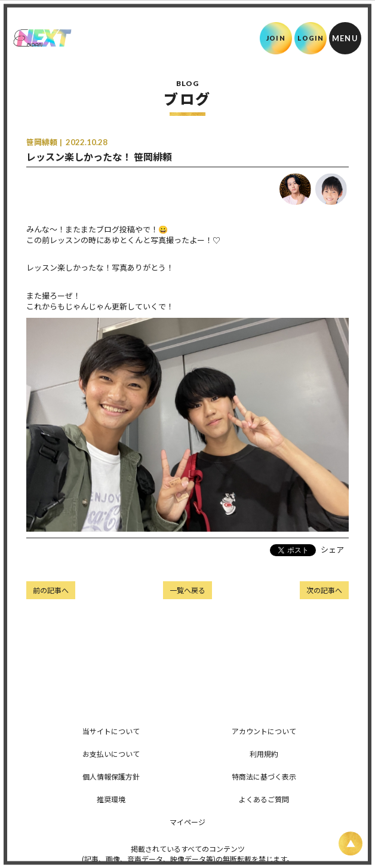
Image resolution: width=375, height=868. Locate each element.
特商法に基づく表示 (264, 776)
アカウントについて (264, 731)
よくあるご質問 (264, 799)
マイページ (187, 822)
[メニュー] (345, 38)
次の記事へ (324, 590)
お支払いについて (111, 754)
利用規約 (264, 754)
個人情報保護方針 (111, 776)
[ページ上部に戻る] (350, 843)
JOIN (275, 38)
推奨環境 (111, 799)
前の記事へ (51, 590)
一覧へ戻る (187, 590)
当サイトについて (111, 731)
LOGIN (310, 38)
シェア (332, 549)
